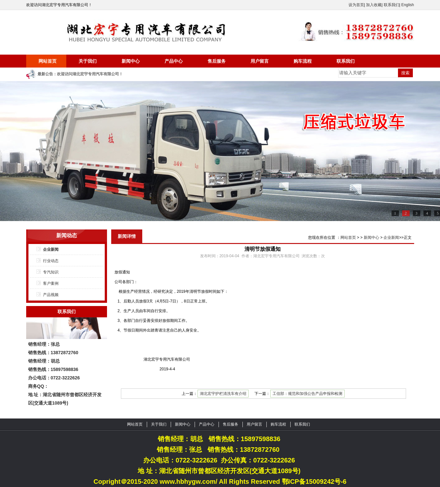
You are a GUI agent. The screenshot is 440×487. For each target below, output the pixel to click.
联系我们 (391, 5)
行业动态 (51, 261)
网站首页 (47, 61)
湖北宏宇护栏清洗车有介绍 (223, 393)
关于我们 (88, 61)
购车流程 (303, 61)
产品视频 (51, 294)
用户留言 (260, 61)
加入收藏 (373, 5)
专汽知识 (51, 272)
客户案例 (51, 283)
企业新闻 (51, 249)
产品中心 (174, 61)
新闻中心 (131, 61)
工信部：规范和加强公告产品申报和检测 (307, 393)
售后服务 (217, 61)
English (407, 5)
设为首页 (356, 5)
